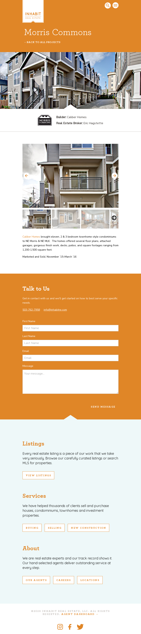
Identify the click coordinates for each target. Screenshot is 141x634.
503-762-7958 (31, 310)
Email (25, 351)
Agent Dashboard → (79, 614)
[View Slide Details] (70, 176)
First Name (28, 321)
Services (34, 496)
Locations (89, 580)
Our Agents (36, 580)
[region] (70, 186)
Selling (54, 528)
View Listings (38, 475)
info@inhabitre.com (55, 310)
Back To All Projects (43, 42)
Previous (26, 176)
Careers (63, 580)
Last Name (28, 336)
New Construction (88, 528)
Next (115, 176)
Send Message (103, 406)
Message (27, 366)
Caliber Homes (31, 237)
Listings (33, 444)
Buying (32, 528)
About (30, 548)
